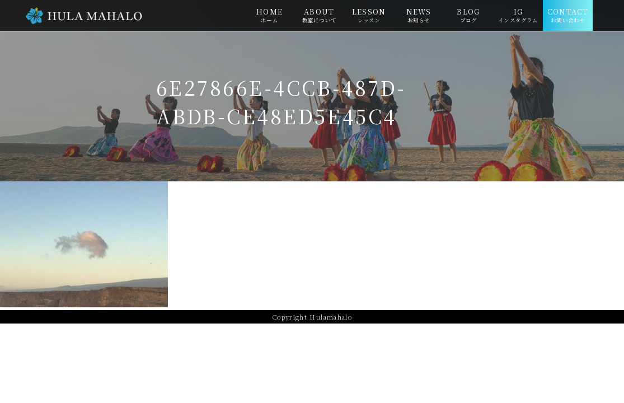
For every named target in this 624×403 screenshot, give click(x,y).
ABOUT (319, 15)
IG (518, 15)
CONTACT (568, 15)
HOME (269, 15)
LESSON (369, 15)
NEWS (419, 15)
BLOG (469, 15)
